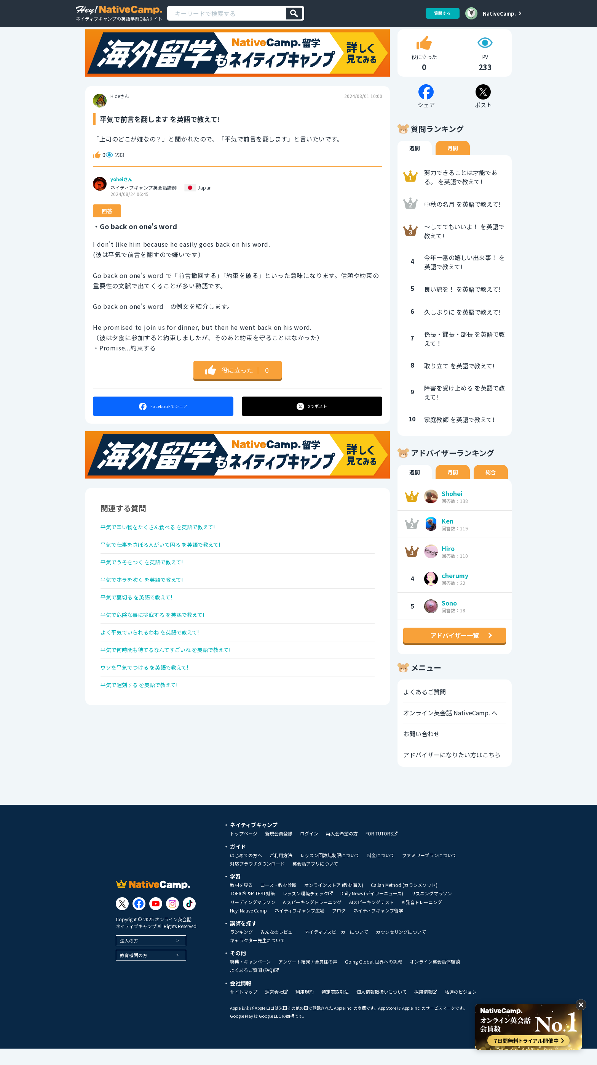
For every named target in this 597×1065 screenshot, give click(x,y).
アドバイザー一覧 (454, 651)
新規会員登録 (278, 850)
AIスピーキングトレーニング (312, 918)
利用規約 (304, 1008)
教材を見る (241, 901)
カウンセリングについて (401, 948)
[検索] (294, 13)
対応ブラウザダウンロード (257, 880)
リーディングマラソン (252, 918)
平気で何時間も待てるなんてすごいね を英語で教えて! (175, 686)
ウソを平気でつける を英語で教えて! (151, 706)
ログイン (309, 850)
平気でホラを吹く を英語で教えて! (148, 605)
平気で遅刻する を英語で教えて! (145, 726)
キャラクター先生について (257, 956)
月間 (452, 164)
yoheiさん (121, 195)
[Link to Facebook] (138, 920)
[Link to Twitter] (122, 920)
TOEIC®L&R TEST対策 (252, 910)
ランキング (241, 948)
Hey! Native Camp (248, 927)
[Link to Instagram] (172, 920)
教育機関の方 (133, 971)
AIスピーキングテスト (371, 918)
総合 (490, 488)
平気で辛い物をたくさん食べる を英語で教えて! (166, 544)
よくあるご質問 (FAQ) (254, 986)
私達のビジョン (461, 1008)
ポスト (312, 422)
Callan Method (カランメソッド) (404, 901)
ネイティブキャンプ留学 (378, 927)
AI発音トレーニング (422, 918)
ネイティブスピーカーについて (336, 948)
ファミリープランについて (429, 871)
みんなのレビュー (278, 948)
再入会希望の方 (342, 850)
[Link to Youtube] (155, 920)
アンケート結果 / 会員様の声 (307, 978)
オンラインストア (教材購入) (333, 901)
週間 (414, 164)
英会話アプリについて (315, 880)
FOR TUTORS (381, 850)
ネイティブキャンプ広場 (299, 927)
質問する (440, 13)
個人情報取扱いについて (381, 1008)
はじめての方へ (246, 871)
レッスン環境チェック (308, 910)
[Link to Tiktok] (189, 920)
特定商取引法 (335, 1008)
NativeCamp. (499, 13)
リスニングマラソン (431, 910)
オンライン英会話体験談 (435, 978)
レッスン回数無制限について (329, 871)
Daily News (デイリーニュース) (371, 910)
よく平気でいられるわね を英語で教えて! (157, 665)
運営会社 (276, 1008)
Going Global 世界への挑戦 (373, 978)
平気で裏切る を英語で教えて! (142, 625)
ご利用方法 (281, 871)
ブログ (339, 927)
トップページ (243, 850)
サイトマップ (243, 1008)
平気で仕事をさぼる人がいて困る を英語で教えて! (169, 564)
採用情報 (425, 1008)
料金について (380, 871)
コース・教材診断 (278, 901)
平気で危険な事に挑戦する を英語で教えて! (160, 645)
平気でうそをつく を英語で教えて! (148, 585)
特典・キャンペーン (250, 978)
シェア (163, 422)
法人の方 (129, 957)
